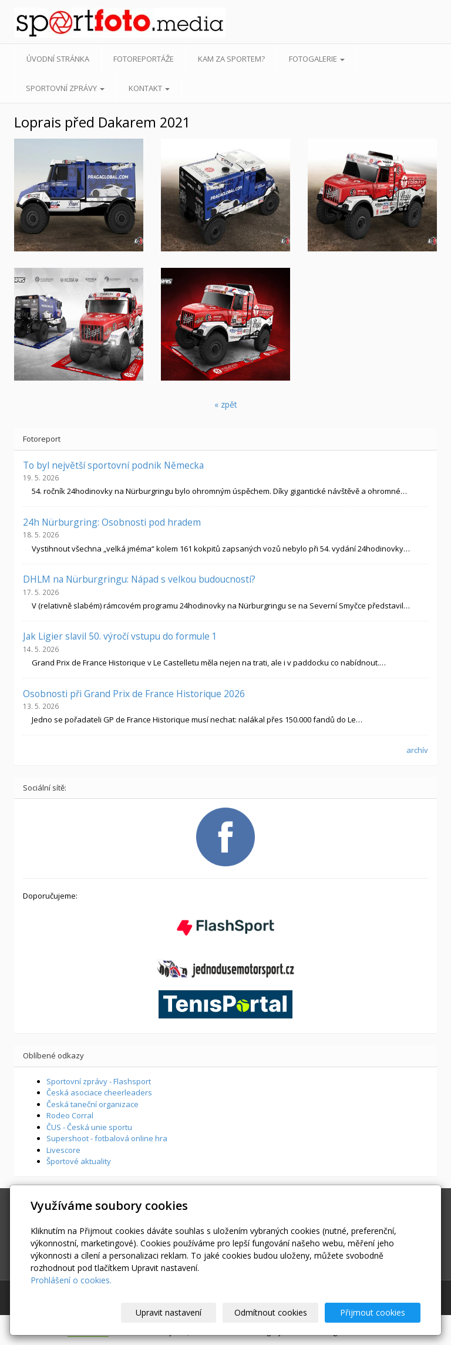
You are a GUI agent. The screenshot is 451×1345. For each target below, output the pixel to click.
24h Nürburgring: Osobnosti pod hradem (112, 522)
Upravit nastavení (183, 1312)
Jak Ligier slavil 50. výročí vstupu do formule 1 (120, 636)
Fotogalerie (317, 58)
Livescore (63, 1150)
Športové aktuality (78, 1161)
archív (417, 750)
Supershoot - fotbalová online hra (106, 1138)
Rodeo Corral (69, 1115)
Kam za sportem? (231, 58)
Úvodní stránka (57, 58)
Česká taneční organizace (92, 1104)
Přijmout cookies (375, 1312)
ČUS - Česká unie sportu (89, 1127)
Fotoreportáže (143, 58)
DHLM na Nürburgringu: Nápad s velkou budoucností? (139, 579)
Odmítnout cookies (279, 1312)
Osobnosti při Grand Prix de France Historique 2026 (134, 693)
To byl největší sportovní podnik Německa (113, 465)
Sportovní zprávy (65, 88)
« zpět (225, 404)
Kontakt (149, 88)
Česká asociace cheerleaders (99, 1092)
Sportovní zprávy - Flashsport (98, 1081)
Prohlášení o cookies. (71, 1280)
